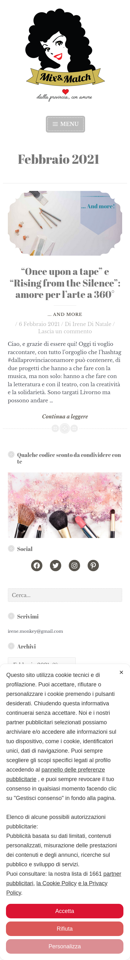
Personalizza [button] (64, 946)
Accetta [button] (64, 911)
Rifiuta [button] (65, 929)
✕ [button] (121, 751)
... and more (65, 314)
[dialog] (65, 851)
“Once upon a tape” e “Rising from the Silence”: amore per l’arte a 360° (65, 283)
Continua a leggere (65, 417)
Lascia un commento (65, 331)
